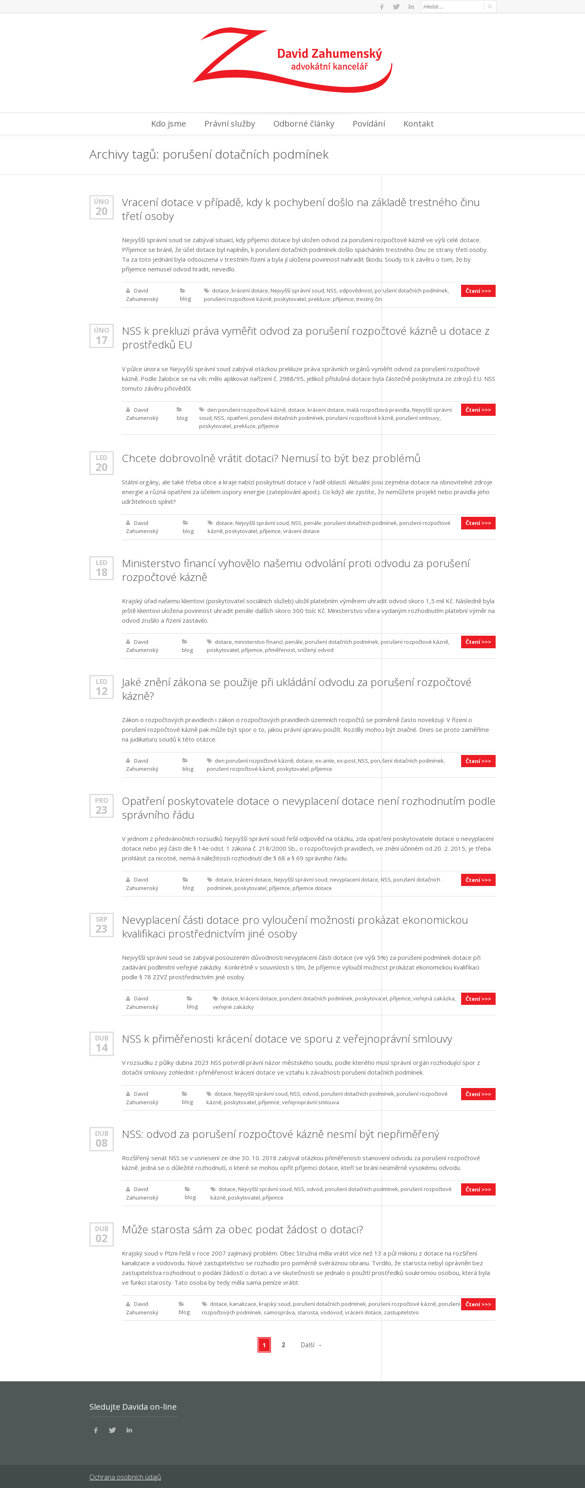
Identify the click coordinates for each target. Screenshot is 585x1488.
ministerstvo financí (258, 640)
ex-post (346, 758)
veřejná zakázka (433, 995)
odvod (310, 1090)
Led (101, 456)
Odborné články (303, 123)
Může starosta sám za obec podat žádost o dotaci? (242, 1225)
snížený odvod (315, 648)
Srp (102, 916)
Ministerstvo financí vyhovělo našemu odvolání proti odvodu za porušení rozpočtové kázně (296, 568)
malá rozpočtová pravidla (377, 409)
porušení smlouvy (417, 417)
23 (101, 807)
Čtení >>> (479, 290)
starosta (307, 1308)
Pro (101, 797)
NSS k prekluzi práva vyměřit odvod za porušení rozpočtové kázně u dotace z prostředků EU (306, 337)
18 (101, 570)
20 (101, 211)
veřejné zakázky (233, 1003)
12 (101, 689)
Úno (101, 201)
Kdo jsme (168, 123)
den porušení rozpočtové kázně (246, 409)
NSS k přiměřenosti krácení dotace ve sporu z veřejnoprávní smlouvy (287, 1035)
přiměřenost (279, 648)
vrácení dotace (301, 529)
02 (101, 1234)
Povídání (369, 123)
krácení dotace (249, 290)
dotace (220, 290)
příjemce (342, 298)
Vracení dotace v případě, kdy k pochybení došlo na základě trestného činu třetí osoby (301, 209)
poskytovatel (289, 298)
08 (101, 1139)
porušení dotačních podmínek (410, 290)
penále (312, 521)
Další (311, 1340)
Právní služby (229, 123)
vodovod (331, 1308)
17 (101, 339)
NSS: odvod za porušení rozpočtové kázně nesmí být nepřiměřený (280, 1130)
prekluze (319, 298)
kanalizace (242, 1299)
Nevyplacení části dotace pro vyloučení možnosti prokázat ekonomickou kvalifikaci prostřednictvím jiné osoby (295, 924)
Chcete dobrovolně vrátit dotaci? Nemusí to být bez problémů (271, 456)
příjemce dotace (312, 885)
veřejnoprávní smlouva (310, 1098)
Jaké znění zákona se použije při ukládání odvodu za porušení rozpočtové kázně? (297, 687)
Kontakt (418, 123)
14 (101, 1044)
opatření (236, 417)
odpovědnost (355, 290)
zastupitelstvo (401, 1308)
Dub (101, 1034)
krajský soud (274, 1299)
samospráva (279, 1308)
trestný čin (368, 298)
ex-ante (324, 758)
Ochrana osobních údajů (124, 1471)
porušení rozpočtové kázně (237, 298)
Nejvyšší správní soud (297, 290)
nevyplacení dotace (353, 877)
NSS (331, 290)
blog (185, 298)
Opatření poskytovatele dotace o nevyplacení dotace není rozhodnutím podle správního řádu (309, 805)
